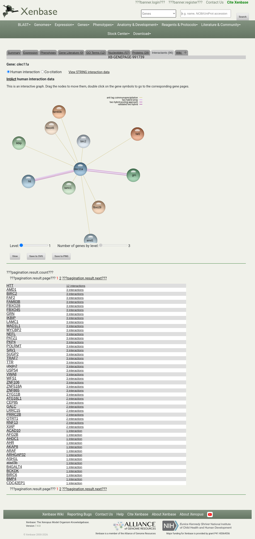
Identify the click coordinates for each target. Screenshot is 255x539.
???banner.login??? (150, 2)
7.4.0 (38, 525)
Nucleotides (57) (119, 52)
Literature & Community (220, 25)
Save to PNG (61, 256)
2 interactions (75, 398)
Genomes (41, 25)
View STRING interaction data (88, 72)
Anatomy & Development (136, 25)
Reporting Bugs (79, 514)
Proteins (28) (140, 52)
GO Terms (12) (95, 52)
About (192, 514)
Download (141, 34)
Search (242, 16)
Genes (83, 25)
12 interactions (75, 286)
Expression (63, 25)
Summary (14, 52)
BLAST (23, 25)
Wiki (179, 52)
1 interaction (74, 430)
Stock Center (118, 34)
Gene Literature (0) (71, 52)
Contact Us (215, 2)
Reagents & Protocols (179, 25)
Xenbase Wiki (53, 514)
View (15, 256)
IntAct (11, 79)
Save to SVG (36, 256)
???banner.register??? (185, 2)
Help (120, 514)
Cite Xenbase (137, 514)
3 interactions (75, 290)
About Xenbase (164, 514)
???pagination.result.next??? (84, 278)
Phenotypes (102, 25)
